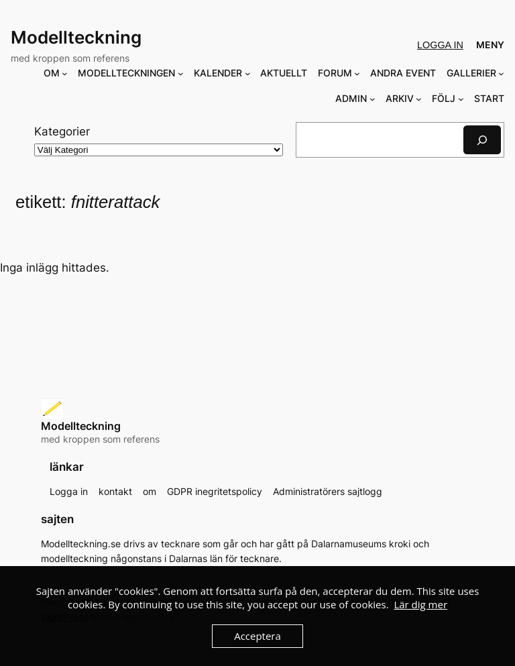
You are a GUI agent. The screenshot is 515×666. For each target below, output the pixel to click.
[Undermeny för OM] (65, 73)
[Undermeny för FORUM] (357, 73)
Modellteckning (76, 37)
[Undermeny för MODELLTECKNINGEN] (181, 73)
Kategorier (62, 131)
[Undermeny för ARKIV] (419, 99)
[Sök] (482, 139)
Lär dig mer (420, 604)
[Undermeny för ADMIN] (372, 99)
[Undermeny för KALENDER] (248, 73)
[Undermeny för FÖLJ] (461, 99)
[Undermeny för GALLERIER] (501, 73)
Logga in (440, 45)
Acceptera (257, 636)
